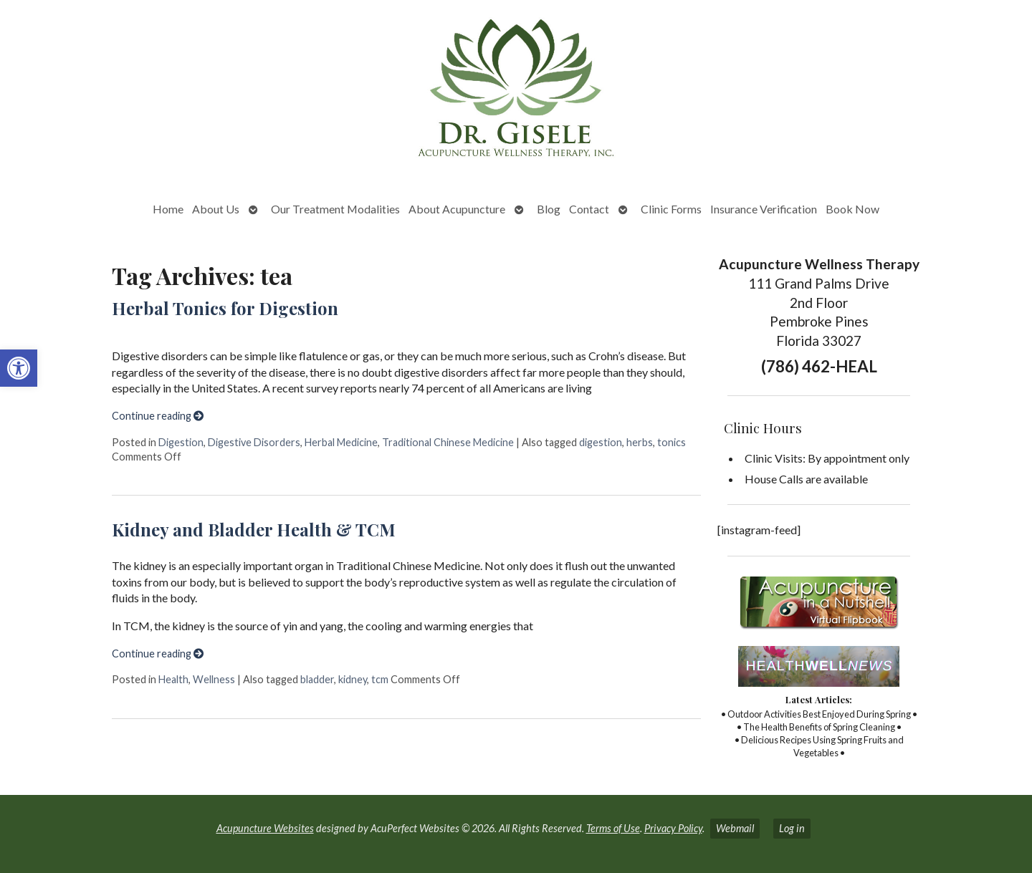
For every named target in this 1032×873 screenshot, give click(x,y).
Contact (589, 209)
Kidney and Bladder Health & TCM (254, 529)
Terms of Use (613, 828)
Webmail (735, 828)
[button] (18, 368)
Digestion (181, 442)
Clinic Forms (671, 209)
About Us (215, 209)
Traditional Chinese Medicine (448, 442)
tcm (379, 679)
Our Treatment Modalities (335, 209)
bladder (317, 679)
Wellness (214, 679)
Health (173, 679)
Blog (548, 209)
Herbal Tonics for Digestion (225, 307)
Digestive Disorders (254, 442)
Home (168, 209)
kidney (352, 679)
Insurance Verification (763, 209)
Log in (792, 828)
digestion (600, 442)
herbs (639, 442)
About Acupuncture (456, 209)
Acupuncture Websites (265, 828)
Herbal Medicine (341, 442)
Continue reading (158, 416)
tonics (671, 442)
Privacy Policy (673, 828)
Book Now (852, 209)
